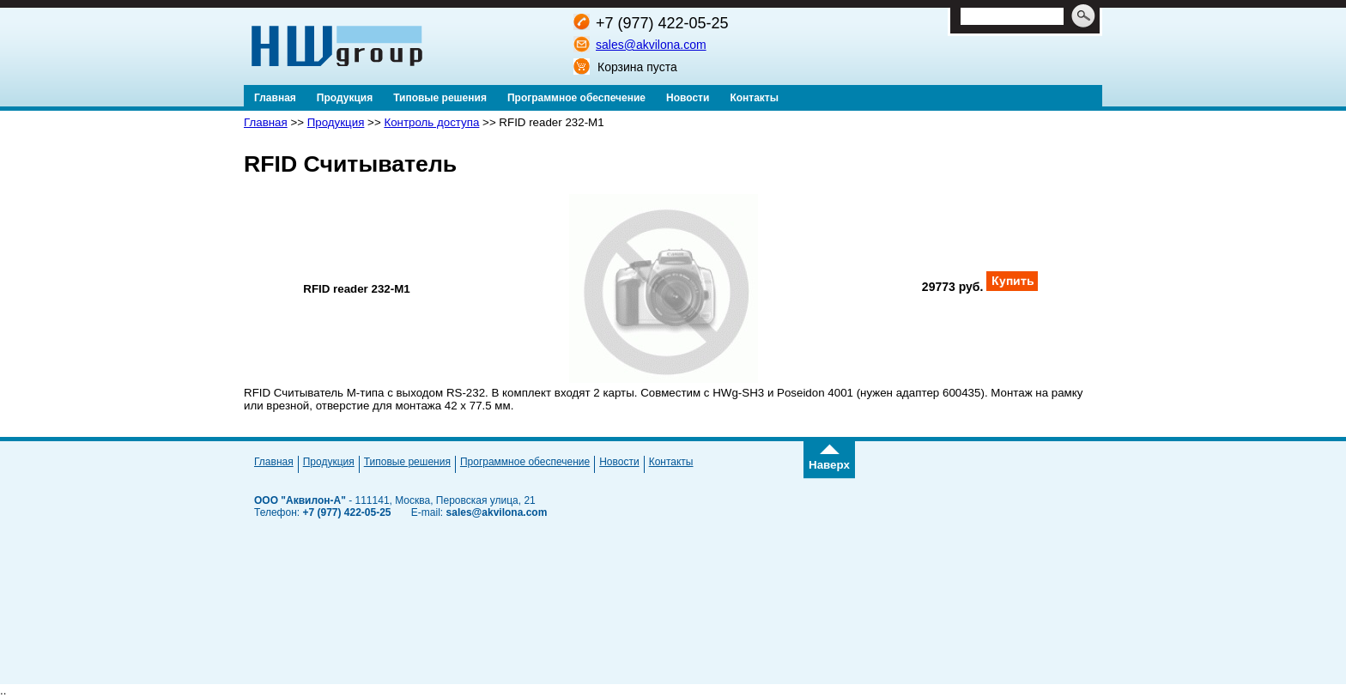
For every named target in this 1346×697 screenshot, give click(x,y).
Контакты (671, 462)
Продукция (336, 122)
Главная (266, 122)
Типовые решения (407, 462)
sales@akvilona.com (651, 45)
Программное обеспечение (525, 462)
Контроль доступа (431, 122)
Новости (619, 462)
